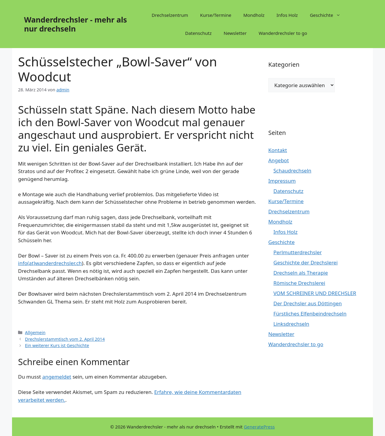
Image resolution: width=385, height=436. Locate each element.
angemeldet (56, 376)
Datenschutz (198, 33)
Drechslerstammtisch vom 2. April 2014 (65, 339)
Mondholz (253, 15)
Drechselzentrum (170, 15)
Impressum (282, 180)
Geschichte (328, 15)
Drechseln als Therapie (300, 272)
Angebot (278, 160)
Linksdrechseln (291, 323)
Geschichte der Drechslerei (305, 262)
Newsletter (235, 33)
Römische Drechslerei (299, 282)
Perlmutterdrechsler (297, 252)
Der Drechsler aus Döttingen (307, 303)
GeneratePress (259, 427)
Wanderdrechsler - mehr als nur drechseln (75, 24)
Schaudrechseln (292, 170)
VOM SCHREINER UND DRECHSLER (314, 293)
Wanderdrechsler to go (283, 33)
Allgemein (35, 332)
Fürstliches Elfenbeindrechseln (309, 313)
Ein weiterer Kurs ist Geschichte (57, 345)
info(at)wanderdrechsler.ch (50, 263)
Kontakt (277, 150)
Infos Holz (287, 15)
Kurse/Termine (215, 15)
